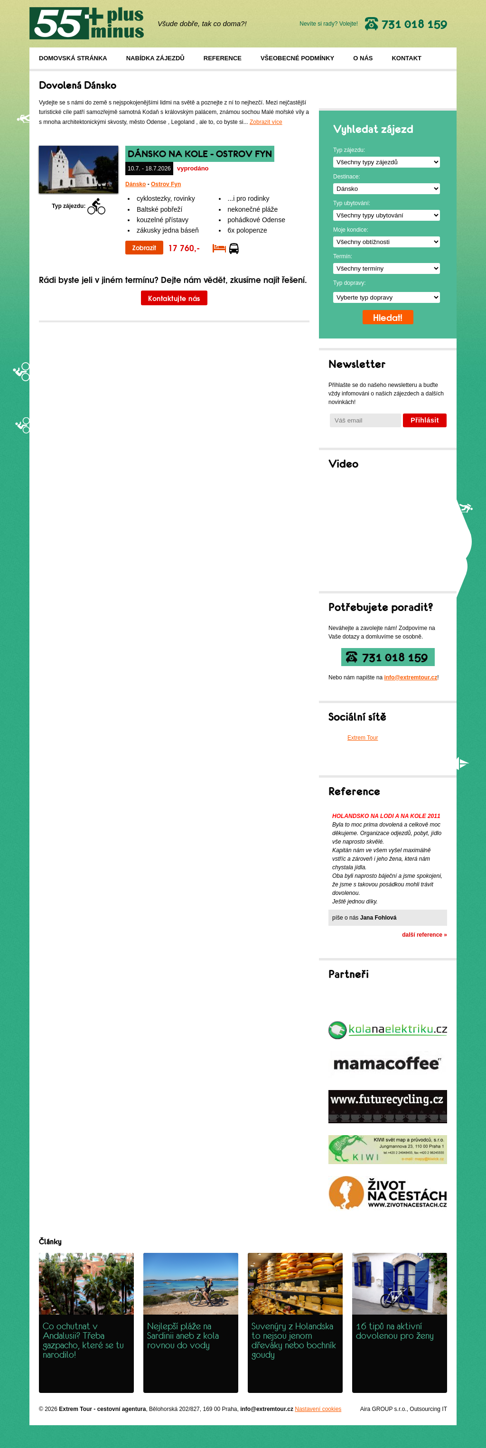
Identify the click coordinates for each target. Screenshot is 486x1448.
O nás (363, 58)
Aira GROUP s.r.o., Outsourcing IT (403, 1409)
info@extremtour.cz (410, 677)
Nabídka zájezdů (155, 58)
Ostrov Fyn (166, 184)
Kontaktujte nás (174, 298)
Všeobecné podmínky (297, 58)
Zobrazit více (266, 122)
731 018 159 (395, 657)
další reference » (424, 934)
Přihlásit (425, 420)
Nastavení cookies (318, 1409)
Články (50, 1241)
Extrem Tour (362, 737)
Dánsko (135, 184)
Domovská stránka (73, 58)
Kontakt (406, 58)
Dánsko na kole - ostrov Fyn (200, 154)
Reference (223, 58)
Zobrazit (144, 247)
